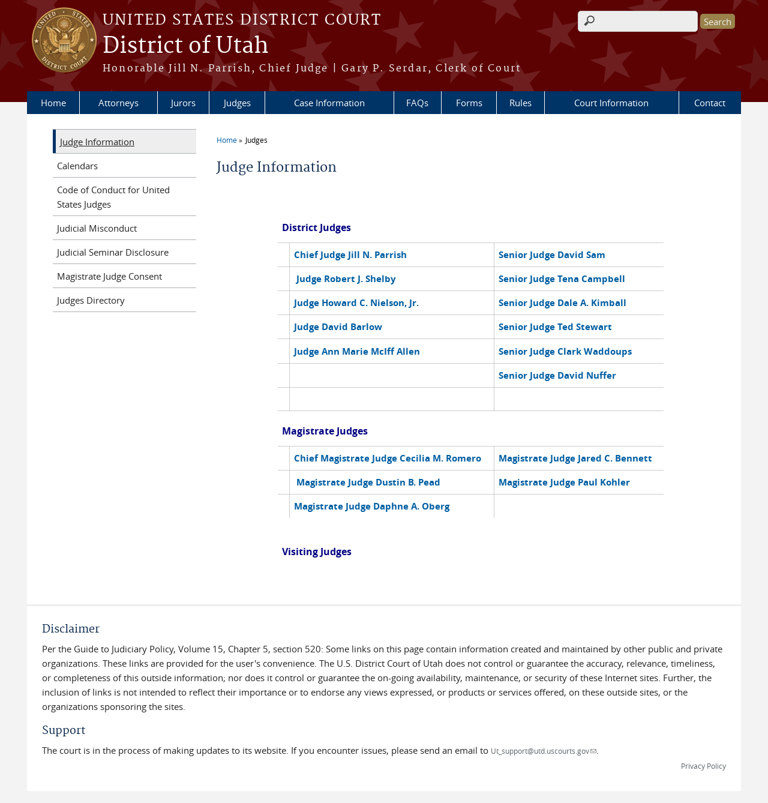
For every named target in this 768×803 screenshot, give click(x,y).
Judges (237, 103)
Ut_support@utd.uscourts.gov (543, 751)
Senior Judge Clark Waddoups (565, 351)
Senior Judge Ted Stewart (555, 326)
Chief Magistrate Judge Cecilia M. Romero (387, 458)
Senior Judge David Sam (552, 254)
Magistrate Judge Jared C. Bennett (575, 458)
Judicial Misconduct (97, 228)
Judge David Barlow (338, 326)
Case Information (329, 103)
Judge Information (97, 142)
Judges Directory (91, 300)
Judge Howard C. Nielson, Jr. (356, 302)
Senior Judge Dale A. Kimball (562, 302)
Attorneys (118, 103)
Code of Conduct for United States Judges (113, 197)
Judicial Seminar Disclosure (113, 252)
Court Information (611, 103)
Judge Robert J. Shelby (346, 278)
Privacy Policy (703, 766)
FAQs (417, 103)
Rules (520, 103)
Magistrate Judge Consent (109, 276)
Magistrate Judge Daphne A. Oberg (371, 506)
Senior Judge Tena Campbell (562, 278)
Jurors (183, 103)
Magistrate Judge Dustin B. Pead (368, 482)
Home (53, 103)
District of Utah (186, 46)
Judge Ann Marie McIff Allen (357, 351)
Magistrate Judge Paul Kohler (564, 482)
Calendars (77, 166)
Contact (709, 103)
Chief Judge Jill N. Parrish (350, 254)
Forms (469, 103)
